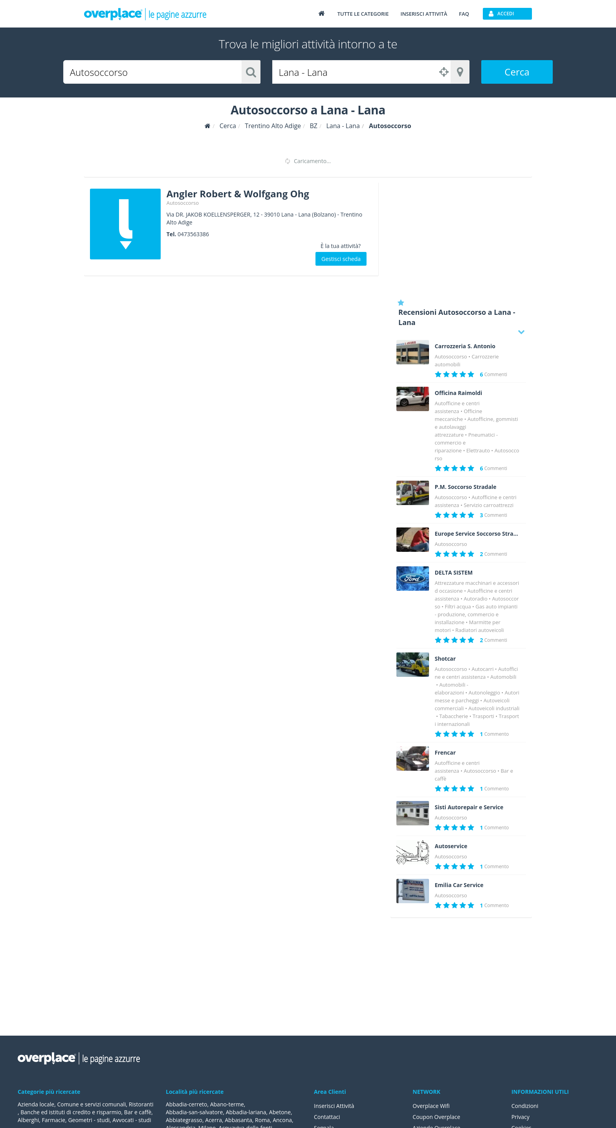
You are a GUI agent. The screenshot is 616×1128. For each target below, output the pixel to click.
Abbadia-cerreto (186, 1104)
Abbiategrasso (184, 1120)
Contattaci (327, 1117)
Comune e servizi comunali (91, 1104)
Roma (262, 1120)
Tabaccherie (453, 716)
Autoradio (475, 598)
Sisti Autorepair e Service (469, 807)
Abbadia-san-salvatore (194, 1112)
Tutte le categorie (363, 13)
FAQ (464, 13)
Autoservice (451, 846)
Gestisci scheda (341, 259)
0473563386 (193, 234)
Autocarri (482, 668)
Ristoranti (141, 1104)
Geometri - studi (89, 1120)
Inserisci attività (423, 13)
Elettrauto (478, 450)
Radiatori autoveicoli (479, 630)
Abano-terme (227, 1104)
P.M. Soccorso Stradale (466, 487)
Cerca (516, 71)
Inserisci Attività (334, 1106)
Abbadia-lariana (246, 1112)
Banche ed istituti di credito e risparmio (70, 1112)
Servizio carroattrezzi (488, 505)
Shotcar (445, 658)
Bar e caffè (137, 1112)
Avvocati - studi (131, 1120)
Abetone (280, 1112)
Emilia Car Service (459, 885)
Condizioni (525, 1106)
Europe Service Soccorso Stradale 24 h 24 (478, 533)
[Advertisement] (461, 238)
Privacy (521, 1117)
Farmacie (54, 1120)
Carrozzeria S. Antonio (465, 346)
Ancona (282, 1120)
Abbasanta (238, 1120)
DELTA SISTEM (454, 572)
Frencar (445, 752)
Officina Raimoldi (458, 393)
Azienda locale (36, 1104)
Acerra (213, 1120)
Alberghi (28, 1120)
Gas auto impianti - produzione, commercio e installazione (476, 614)
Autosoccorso (183, 202)
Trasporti (483, 716)
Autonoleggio (484, 692)
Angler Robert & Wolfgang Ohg (238, 193)
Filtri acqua (458, 606)
